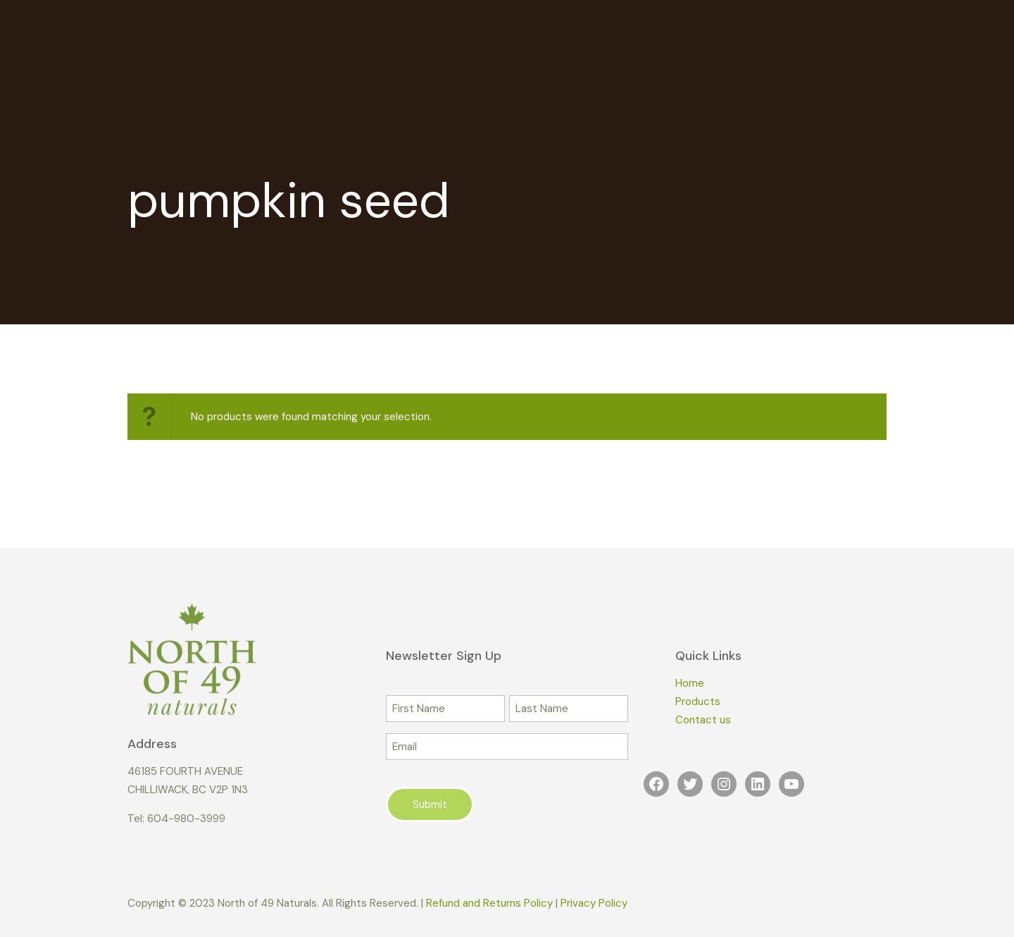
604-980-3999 (186, 819)
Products (697, 701)
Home (689, 683)
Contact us (703, 720)
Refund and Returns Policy (489, 903)
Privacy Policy (594, 903)
